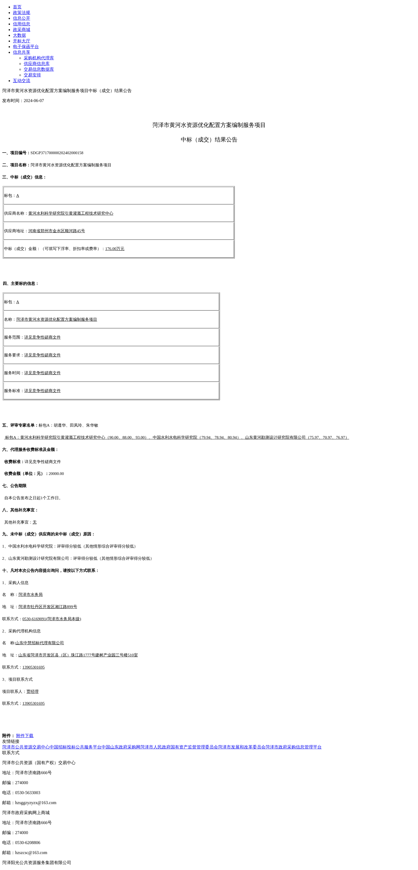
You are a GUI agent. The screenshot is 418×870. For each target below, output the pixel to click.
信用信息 (21, 24)
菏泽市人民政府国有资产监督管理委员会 (179, 747)
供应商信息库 (37, 63)
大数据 (19, 35)
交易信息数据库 (39, 69)
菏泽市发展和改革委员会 (242, 747)
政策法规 (21, 12)
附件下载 (24, 735)
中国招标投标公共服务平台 (75, 747)
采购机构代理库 (39, 58)
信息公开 (21, 18)
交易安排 (32, 75)
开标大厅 (21, 41)
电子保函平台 (26, 46)
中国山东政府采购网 (120, 747)
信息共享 (21, 52)
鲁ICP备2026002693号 (97, 862)
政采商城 (21, 29)
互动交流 (21, 80)
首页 (17, 7)
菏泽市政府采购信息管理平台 (294, 747)
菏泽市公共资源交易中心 (26, 747)
